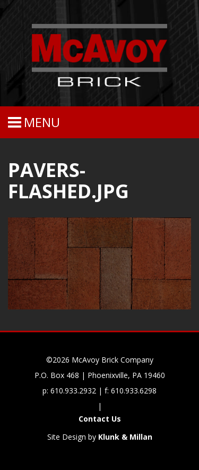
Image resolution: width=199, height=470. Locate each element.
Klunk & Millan (125, 437)
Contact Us (100, 419)
